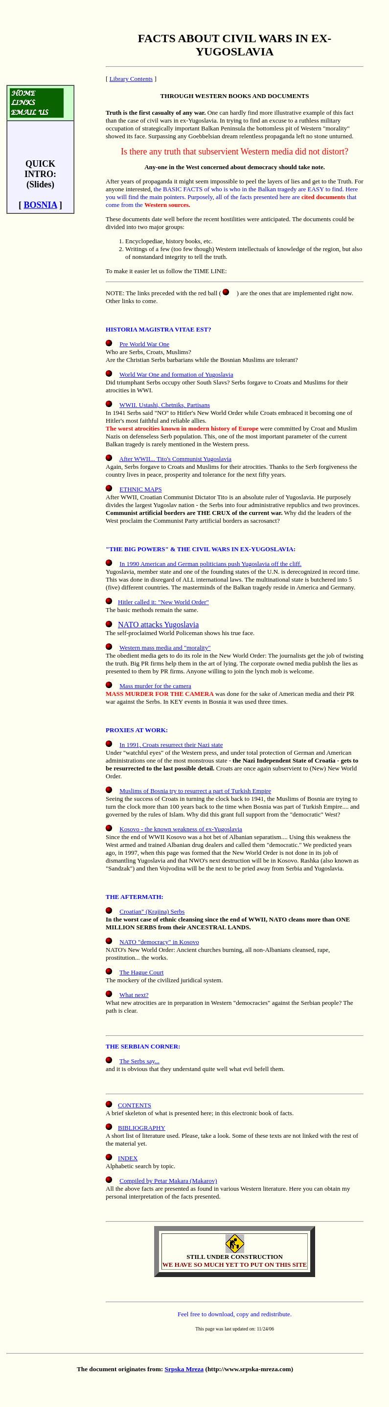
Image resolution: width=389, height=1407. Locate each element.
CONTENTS (134, 1105)
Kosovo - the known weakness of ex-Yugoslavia (180, 829)
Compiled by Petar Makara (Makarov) (168, 1180)
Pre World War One (144, 344)
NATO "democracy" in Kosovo (159, 942)
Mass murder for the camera (155, 686)
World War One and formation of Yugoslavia (176, 374)
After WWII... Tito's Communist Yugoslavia (175, 458)
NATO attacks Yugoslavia (158, 624)
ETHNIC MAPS (140, 489)
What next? (134, 994)
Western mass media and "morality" (164, 647)
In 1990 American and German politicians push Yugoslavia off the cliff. (210, 563)
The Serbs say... (139, 1061)
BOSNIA (40, 205)
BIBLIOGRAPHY (141, 1127)
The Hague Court (141, 972)
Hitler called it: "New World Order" (163, 602)
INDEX (127, 1158)
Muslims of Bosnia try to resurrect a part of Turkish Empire (195, 790)
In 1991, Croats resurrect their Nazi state (171, 744)
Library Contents (131, 78)
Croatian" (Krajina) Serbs (151, 911)
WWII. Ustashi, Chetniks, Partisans (164, 405)
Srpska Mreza (184, 1369)
